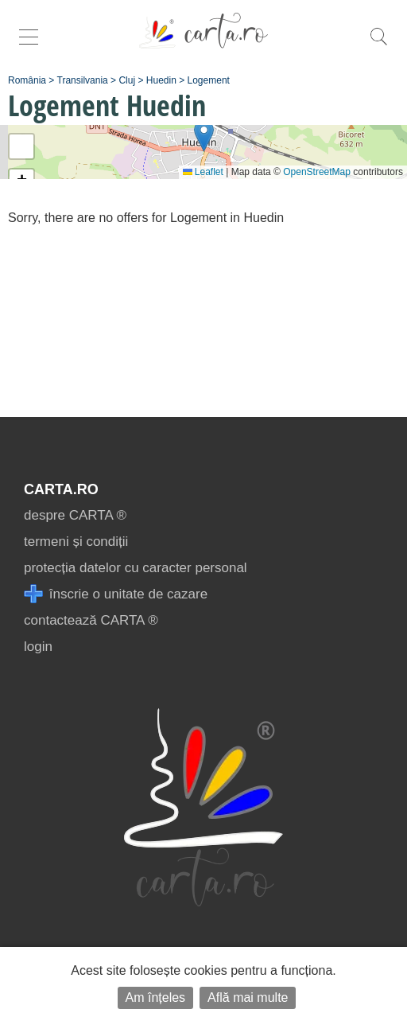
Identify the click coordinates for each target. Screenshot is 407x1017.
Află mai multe (247, 997)
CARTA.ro (61, 489)
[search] (378, 45)
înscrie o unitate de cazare (115, 594)
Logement (209, 80)
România (27, 80)
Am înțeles (156, 997)
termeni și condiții (76, 541)
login (38, 646)
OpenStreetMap (317, 171)
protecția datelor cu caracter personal (135, 567)
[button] (204, 135)
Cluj (126, 80)
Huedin (161, 80)
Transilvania (82, 80)
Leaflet (203, 171)
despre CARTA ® (75, 515)
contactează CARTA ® (91, 620)
